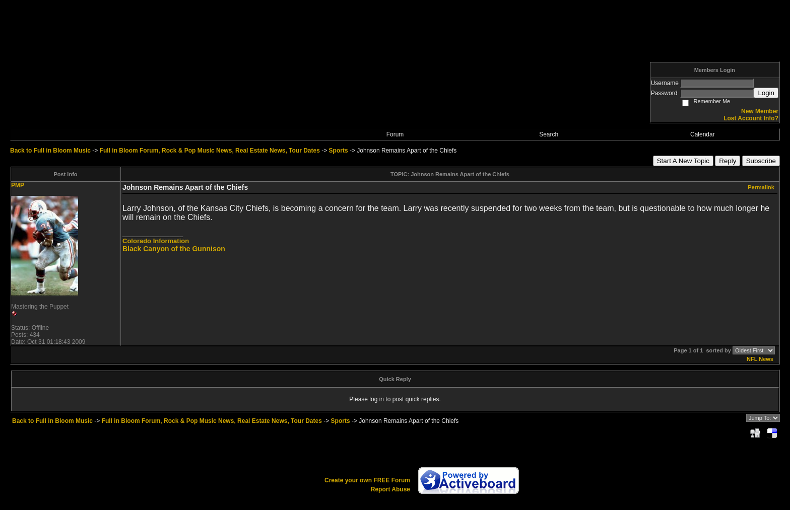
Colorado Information (155, 241)
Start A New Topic (683, 161)
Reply (727, 161)
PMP (17, 185)
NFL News (760, 359)
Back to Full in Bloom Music (50, 150)
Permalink (761, 187)
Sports (338, 150)
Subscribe (761, 161)
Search (548, 134)
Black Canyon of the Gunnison (173, 249)
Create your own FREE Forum (367, 480)
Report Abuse (390, 489)
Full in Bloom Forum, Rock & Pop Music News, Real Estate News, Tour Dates (210, 150)
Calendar (702, 134)
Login (766, 93)
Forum (395, 134)
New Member (759, 111)
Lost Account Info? (750, 118)
